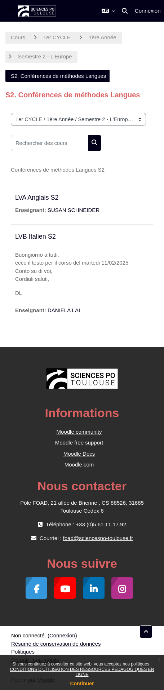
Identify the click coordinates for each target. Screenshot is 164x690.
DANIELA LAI (64, 310)
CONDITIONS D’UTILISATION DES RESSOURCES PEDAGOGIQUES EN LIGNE (82, 672)
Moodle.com (79, 464)
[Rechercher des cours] (49, 143)
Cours (18, 37)
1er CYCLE (57, 37)
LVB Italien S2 (35, 236)
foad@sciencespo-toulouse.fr (98, 538)
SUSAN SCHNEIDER (73, 210)
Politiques (23, 652)
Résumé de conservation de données (56, 644)
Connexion (148, 11)
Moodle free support (79, 442)
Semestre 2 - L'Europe (45, 56)
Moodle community (79, 432)
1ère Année (102, 37)
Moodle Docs (79, 454)
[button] (108, 11)
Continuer (82, 683)
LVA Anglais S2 (36, 197)
